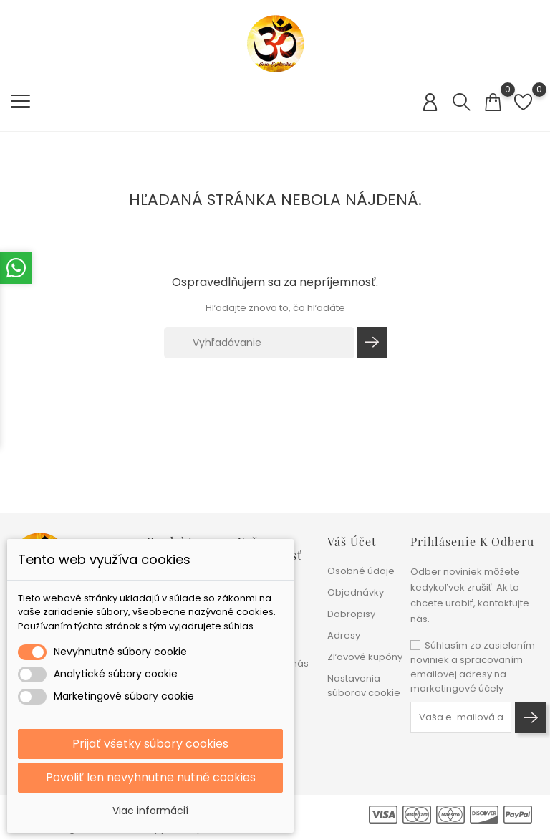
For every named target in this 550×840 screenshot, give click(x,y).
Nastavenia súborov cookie (363, 686)
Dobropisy (351, 614)
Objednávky (355, 592)
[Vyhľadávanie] (259, 342)
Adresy (343, 635)
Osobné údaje (361, 571)
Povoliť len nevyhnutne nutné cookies (151, 777)
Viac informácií (150, 810)
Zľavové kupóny (364, 657)
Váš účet (352, 541)
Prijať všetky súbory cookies (150, 743)
